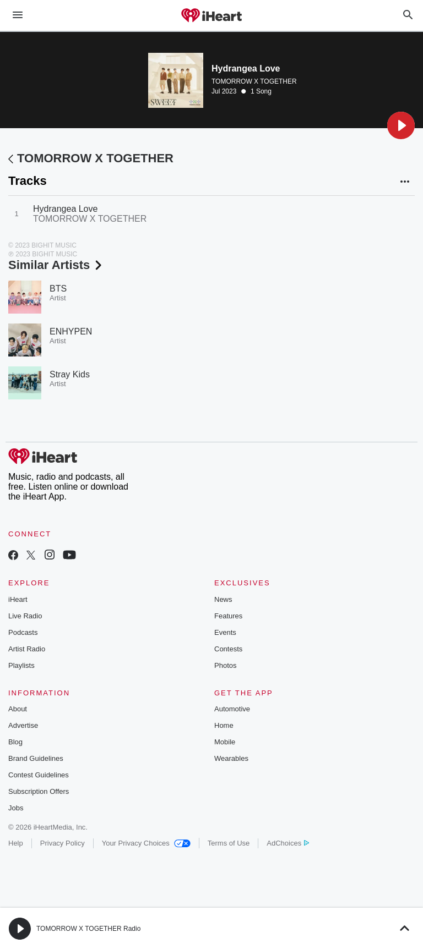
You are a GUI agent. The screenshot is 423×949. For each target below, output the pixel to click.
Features (228, 616)
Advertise (23, 725)
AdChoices (288, 843)
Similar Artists (56, 265)
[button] (401, 125)
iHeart (18, 599)
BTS (58, 288)
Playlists (21, 665)
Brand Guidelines (35, 758)
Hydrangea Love (65, 208)
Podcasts (22, 632)
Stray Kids (70, 374)
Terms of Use (229, 843)
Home (224, 725)
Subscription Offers (38, 791)
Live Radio (25, 616)
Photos (225, 665)
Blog (15, 742)
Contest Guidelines (38, 775)
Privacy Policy (62, 843)
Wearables (231, 758)
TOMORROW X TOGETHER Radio (88, 928)
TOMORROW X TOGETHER (254, 81)
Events (225, 632)
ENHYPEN (71, 331)
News (223, 599)
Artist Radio (26, 649)
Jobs (15, 808)
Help (15, 843)
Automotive (232, 709)
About (17, 709)
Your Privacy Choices (146, 843)
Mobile (224, 742)
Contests (228, 649)
